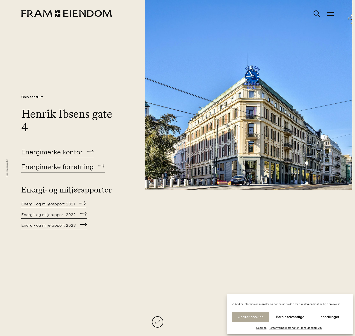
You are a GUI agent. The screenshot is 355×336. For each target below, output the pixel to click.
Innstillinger (329, 317)
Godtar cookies (250, 317)
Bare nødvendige (290, 317)
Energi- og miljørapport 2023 (48, 225)
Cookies (261, 327)
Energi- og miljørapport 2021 (48, 204)
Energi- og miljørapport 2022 (48, 214)
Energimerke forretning (57, 167)
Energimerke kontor (52, 152)
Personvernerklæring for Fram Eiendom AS (295, 327)
